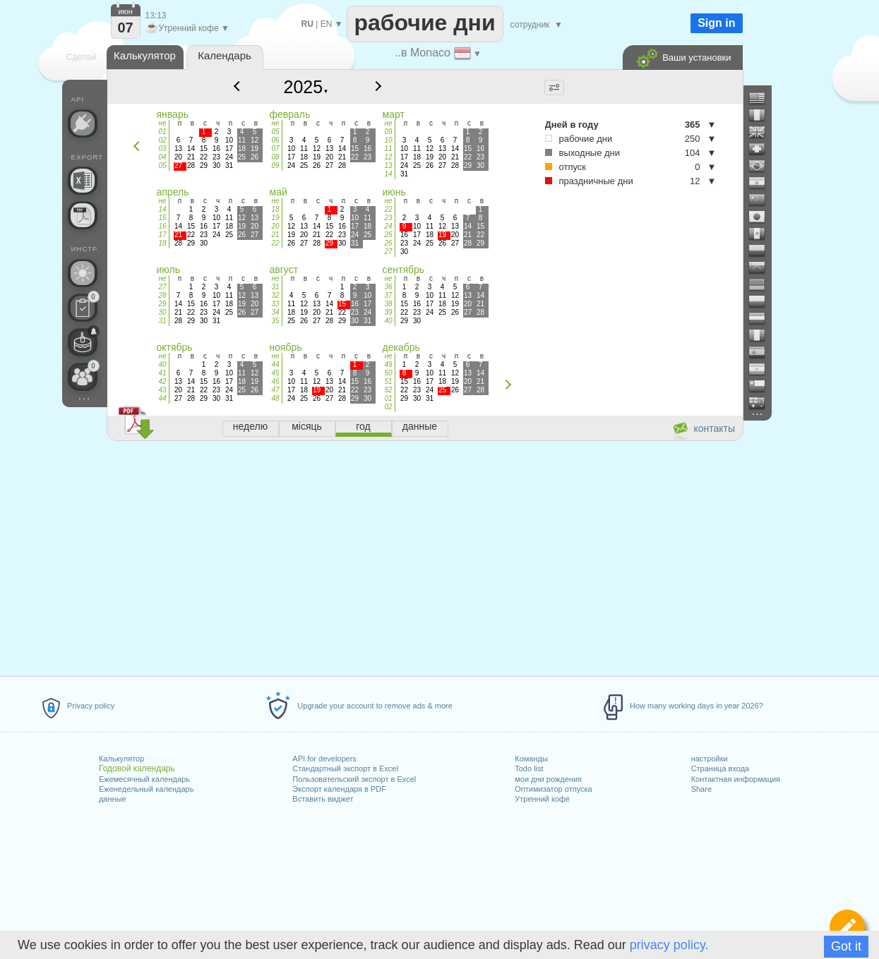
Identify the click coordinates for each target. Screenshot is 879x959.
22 (275, 243)
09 (275, 165)
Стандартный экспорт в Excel (345, 768)
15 (162, 218)
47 (275, 390)
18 (162, 243)
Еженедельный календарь (146, 789)
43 (162, 390)
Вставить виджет (322, 799)
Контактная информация (735, 779)
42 (162, 381)
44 (162, 398)
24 (388, 226)
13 (388, 165)
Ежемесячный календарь (144, 779)
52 (388, 390)
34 (275, 312)
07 (275, 148)
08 (275, 157)
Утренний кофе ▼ (187, 28)
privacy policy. (669, 945)
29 (162, 304)
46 (275, 381)
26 (388, 243)
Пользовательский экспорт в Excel (354, 779)
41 (162, 373)
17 (162, 235)
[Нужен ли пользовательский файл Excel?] (82, 180)
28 (162, 295)
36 (388, 287)
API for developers (324, 758)
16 (162, 226)
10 (388, 140)
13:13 (156, 15)
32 (275, 295)
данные (112, 799)
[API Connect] (82, 123)
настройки (709, 758)
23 (388, 218)
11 (388, 148)
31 (162, 321)
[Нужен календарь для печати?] (82, 215)
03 (162, 148)
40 (388, 321)
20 (275, 226)
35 (275, 321)
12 (388, 157)
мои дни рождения (548, 779)
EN (327, 24)
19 (275, 218)
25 (388, 235)
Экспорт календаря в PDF (339, 789)
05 (162, 165)
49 (388, 364)
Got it (846, 946)
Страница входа (720, 768)
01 (162, 131)
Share (701, 789)
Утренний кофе (542, 799)
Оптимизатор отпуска (553, 789)
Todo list (529, 768)
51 (388, 381)
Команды (531, 758)
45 (275, 373)
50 (388, 373)
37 (388, 295)
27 (388, 251)
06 (275, 140)
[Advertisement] (424, 556)
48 (275, 398)
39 (388, 312)
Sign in (716, 23)
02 (162, 140)
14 (388, 174)
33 (275, 304)
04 (162, 157)
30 (162, 312)
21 (275, 235)
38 (388, 304)
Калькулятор (121, 758)
